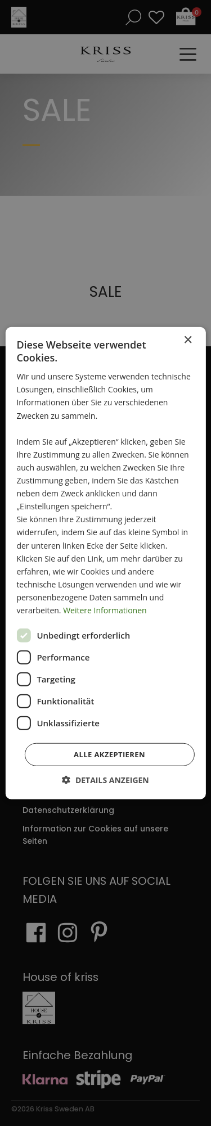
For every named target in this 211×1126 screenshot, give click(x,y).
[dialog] (105, 563)
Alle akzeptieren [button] (109, 754)
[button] (105, 780)
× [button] (187, 340)
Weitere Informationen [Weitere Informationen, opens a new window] (104, 610)
